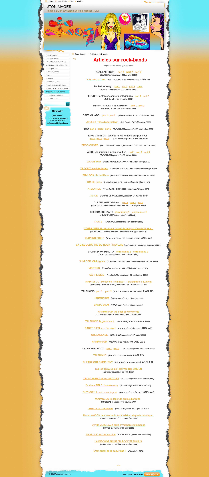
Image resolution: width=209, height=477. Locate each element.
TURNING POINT (94, 238)
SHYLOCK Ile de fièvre (96, 175)
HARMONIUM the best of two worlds (118, 311)
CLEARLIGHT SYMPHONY (98, 362)
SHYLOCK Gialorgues (92, 261)
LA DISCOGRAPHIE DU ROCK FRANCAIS (99, 245)
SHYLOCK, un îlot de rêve (101, 434)
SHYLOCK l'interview (100, 408)
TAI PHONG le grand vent (99, 321)
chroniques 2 (139, 212)
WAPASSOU (94, 161)
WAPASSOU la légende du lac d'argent (117, 399)
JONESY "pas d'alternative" (102, 122)
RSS (72, 1)
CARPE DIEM (96, 275)
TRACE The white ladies (94, 168)
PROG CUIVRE (90, 145)
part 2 (129, 72)
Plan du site (62, 1)
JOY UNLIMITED (96, 79)
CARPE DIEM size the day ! (100, 328)
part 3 (138, 72)
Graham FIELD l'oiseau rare (102, 385)
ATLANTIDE (94, 189)
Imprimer (80, 1)
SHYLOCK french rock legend (100, 392)
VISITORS (95, 268)
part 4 (140, 86)
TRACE (93, 195)
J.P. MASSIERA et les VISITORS (101, 378)
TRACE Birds (94, 182)
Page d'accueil (80, 54)
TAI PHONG (100, 355)
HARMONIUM (102, 298)
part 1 (121, 72)
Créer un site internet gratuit (133, 474)
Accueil (50, 1)
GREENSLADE (100, 335)
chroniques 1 (121, 212)
